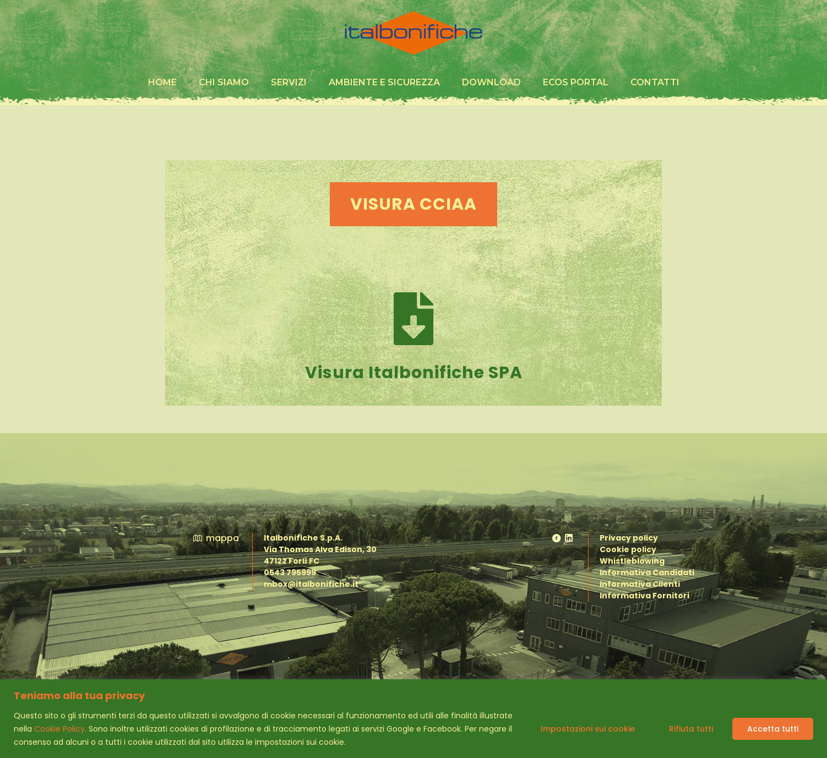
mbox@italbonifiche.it (311, 584)
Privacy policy (629, 537)
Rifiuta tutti (691, 728)
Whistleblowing (632, 560)
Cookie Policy (59, 728)
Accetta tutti (772, 728)
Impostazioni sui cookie (588, 728)
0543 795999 (290, 572)
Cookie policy (628, 549)
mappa (215, 538)
